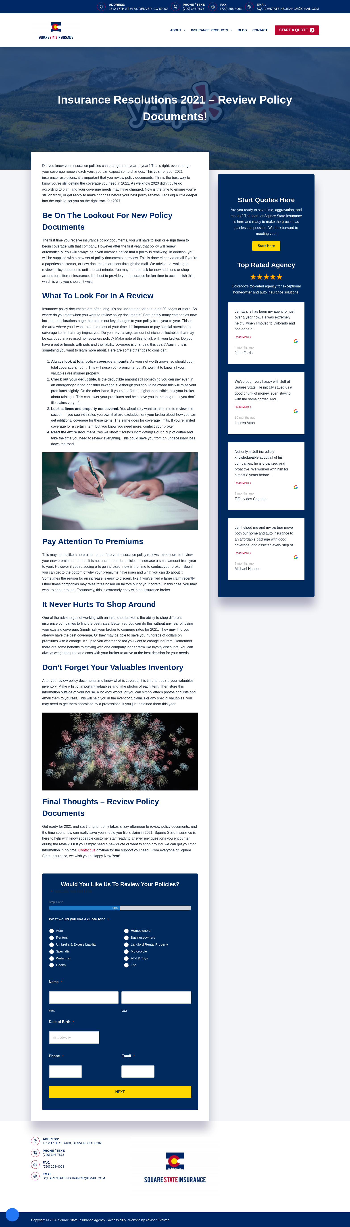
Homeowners (140, 930)
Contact (259, 30)
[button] (266, 246)
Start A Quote (297, 30)
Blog (242, 30)
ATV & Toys (139, 958)
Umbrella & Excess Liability (76, 944)
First (51, 1010)
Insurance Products (212, 30)
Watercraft (63, 958)
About (178, 30)
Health (61, 965)
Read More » (243, 337)
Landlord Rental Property (149, 944)
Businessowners (143, 937)
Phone (56, 1056)
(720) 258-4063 (231, 8)
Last (124, 1010)
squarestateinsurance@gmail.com (288, 8)
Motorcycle (139, 951)
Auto (59, 930)
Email (128, 1056)
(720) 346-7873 (193, 8)
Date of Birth (61, 1022)
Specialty (63, 951)
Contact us (86, 850)
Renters (62, 937)
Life (133, 965)
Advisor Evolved (158, 1219)
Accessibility (117, 1219)
